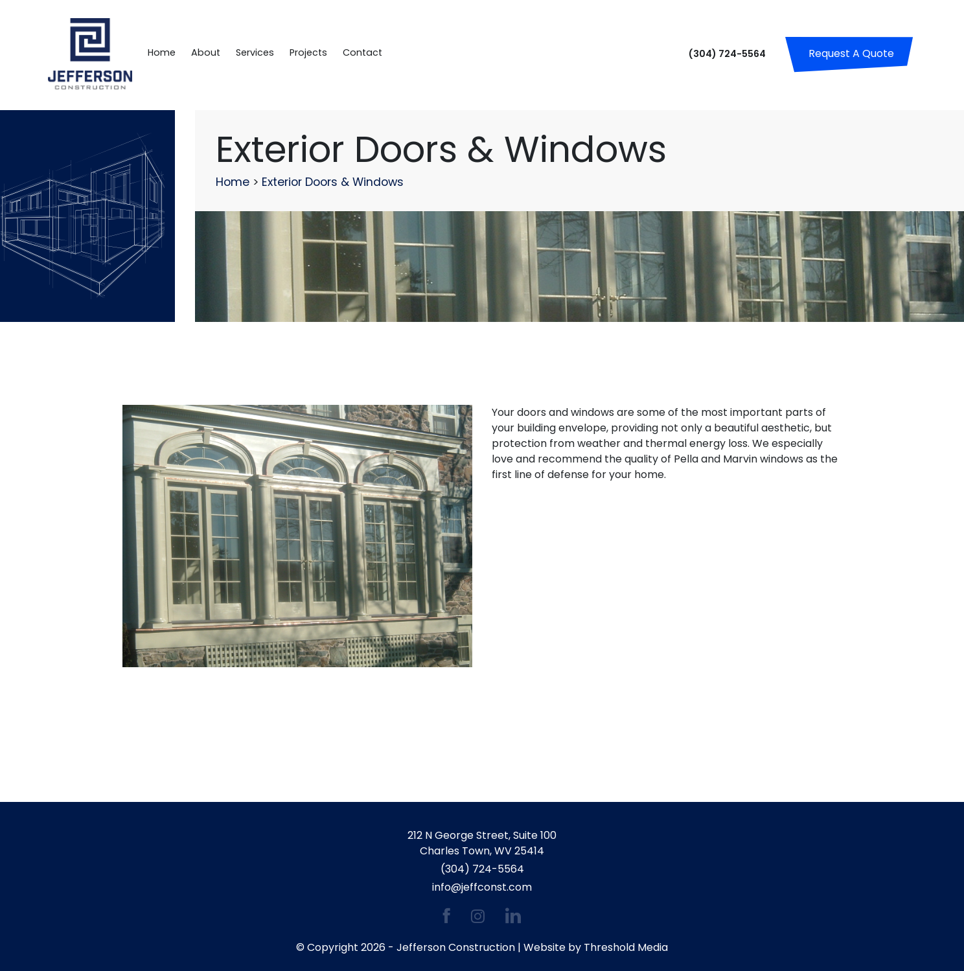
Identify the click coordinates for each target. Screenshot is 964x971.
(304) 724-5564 (727, 53)
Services (255, 52)
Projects (308, 52)
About (205, 52)
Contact (362, 52)
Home (162, 52)
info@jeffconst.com (482, 887)
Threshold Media (626, 947)
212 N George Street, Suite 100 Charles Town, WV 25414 (482, 843)
